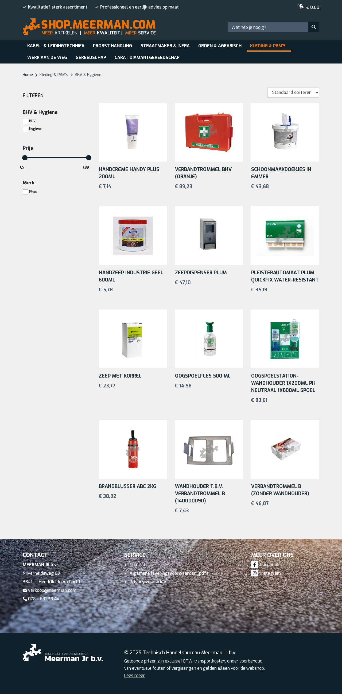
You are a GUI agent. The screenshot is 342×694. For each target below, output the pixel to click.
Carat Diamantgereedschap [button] (147, 57)
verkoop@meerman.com (49, 590)
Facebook (265, 565)
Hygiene (35, 128)
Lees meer (134, 675)
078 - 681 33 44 (41, 599)
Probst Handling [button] (112, 46)
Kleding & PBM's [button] (268, 46)
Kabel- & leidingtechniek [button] (55, 46)
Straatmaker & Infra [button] (165, 46)
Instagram (266, 573)
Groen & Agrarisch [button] (220, 46)
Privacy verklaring (148, 582)
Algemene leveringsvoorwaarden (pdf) (169, 573)
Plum (33, 191)
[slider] (25, 157)
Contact (137, 565)
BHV (32, 121)
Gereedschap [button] (91, 57)
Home (28, 74)
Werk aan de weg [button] (47, 57)
